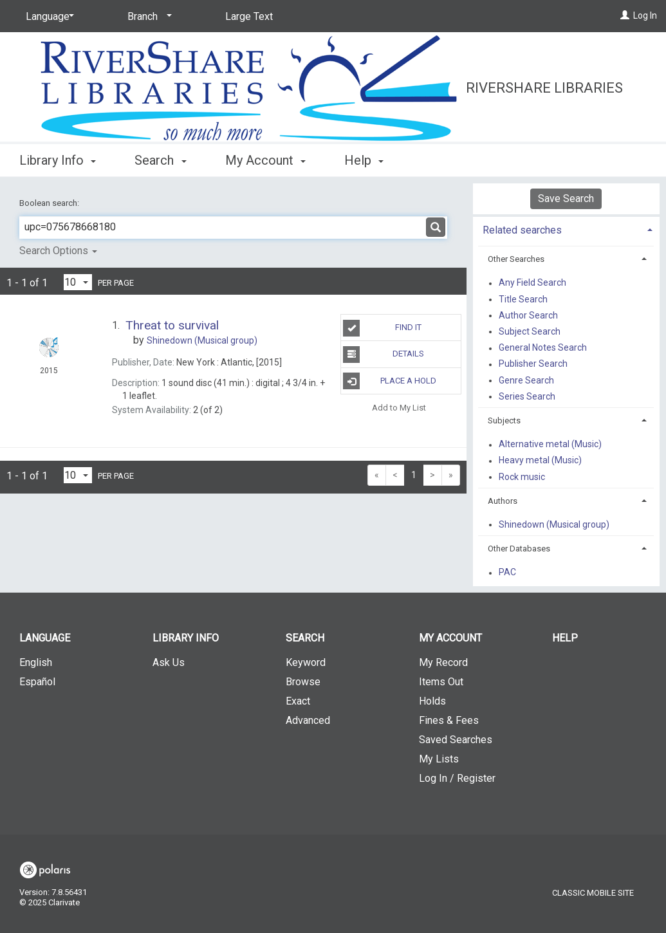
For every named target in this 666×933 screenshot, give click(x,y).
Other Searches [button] (516, 259)
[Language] (47, 17)
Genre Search (526, 380)
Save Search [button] (566, 198)
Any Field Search (532, 283)
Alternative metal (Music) (550, 444)
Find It (382, 328)
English (35, 662)
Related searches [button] (522, 230)
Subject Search (529, 331)
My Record (443, 662)
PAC (507, 573)
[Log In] (624, 15)
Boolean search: (50, 203)
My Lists (439, 759)
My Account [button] (265, 160)
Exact (298, 701)
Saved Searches (455, 740)
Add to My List (399, 407)
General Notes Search (543, 348)
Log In (645, 15)
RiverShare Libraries (544, 88)
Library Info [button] (57, 160)
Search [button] (160, 160)
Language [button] (44, 638)
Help (565, 638)
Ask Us (169, 662)
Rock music (522, 477)
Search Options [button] (58, 251)
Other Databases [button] (519, 548)
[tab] (566, 228)
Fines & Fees (449, 720)
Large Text (249, 16)
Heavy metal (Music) (540, 461)
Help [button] (364, 160)
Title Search (523, 299)
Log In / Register (457, 778)
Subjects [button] (504, 420)
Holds (432, 701)
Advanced (308, 720)
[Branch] (147, 17)
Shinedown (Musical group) (554, 524)
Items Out (441, 682)
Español (37, 682)
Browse (303, 682)
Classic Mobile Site (593, 893)
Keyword (306, 662)
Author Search (528, 315)
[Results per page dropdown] (78, 282)
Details (383, 354)
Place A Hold (389, 381)
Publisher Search (533, 364)
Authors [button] (502, 501)
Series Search (527, 396)
